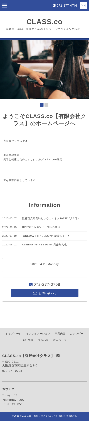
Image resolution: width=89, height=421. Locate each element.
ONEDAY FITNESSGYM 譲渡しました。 (47, 235)
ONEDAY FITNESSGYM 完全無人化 (44, 244)
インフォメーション (38, 333)
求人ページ (59, 340)
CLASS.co (44, 22)
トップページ (14, 333)
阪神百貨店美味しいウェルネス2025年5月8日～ (51, 218)
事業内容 (60, 333)
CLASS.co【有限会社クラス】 (36, 416)
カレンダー (76, 333)
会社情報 (28, 340)
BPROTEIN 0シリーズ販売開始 (41, 227)
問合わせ (43, 340)
